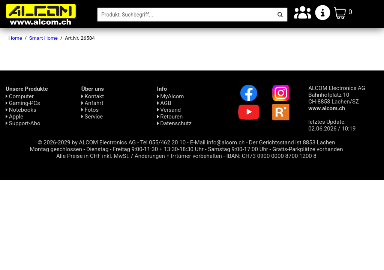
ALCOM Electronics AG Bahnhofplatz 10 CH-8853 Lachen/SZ (336, 98)
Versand (169, 109)
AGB (164, 103)
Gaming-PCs (23, 103)
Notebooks (21, 109)
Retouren (170, 116)
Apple (14, 116)
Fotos (90, 109)
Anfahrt (92, 103)
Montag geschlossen (56, 149)
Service (92, 116)
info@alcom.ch (226, 142)
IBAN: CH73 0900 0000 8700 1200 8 (271, 156)
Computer (20, 96)
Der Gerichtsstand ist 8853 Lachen (292, 142)
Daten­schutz (174, 123)
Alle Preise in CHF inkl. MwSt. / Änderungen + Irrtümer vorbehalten (139, 156)
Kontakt (92, 96)
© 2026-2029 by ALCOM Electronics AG (87, 142)
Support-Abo (23, 123)
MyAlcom (170, 96)
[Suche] (185, 14)
